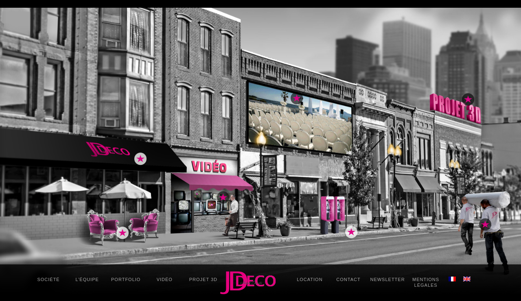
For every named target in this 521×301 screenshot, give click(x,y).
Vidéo (165, 279)
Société (48, 279)
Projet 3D (203, 279)
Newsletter (387, 279)
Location (309, 279)
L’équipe (87, 279)
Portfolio (125, 279)
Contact (348, 279)
